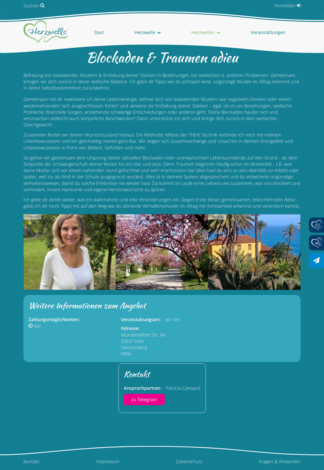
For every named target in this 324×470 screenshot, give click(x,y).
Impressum (107, 461)
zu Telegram (144, 399)
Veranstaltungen (268, 32)
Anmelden (285, 6)
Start (99, 32)
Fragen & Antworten (280, 461)
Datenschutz (189, 461)
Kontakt (31, 461)
